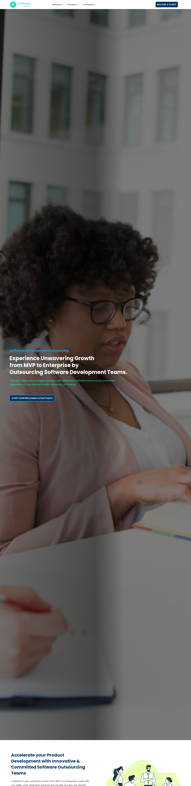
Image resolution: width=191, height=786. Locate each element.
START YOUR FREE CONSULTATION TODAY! (32, 398)
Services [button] (58, 4)
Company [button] (89, 4)
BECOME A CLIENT (166, 4)
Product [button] (73, 4)
